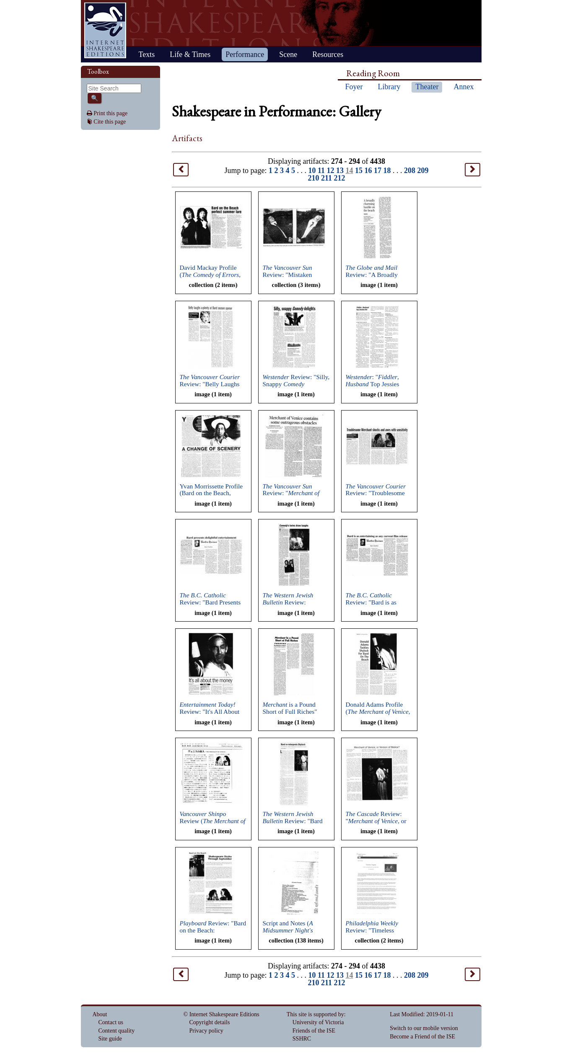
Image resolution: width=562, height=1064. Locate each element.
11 (321, 170)
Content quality (116, 1031)
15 (359, 170)
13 (340, 170)
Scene (288, 54)
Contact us (111, 1022)
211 (326, 178)
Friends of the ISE (314, 1031)
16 (368, 170)
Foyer (354, 87)
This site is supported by (315, 1014)
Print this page (110, 113)
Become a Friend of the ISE (422, 1036)
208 (409, 170)
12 (330, 170)
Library (389, 87)
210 (313, 178)
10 (312, 170)
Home (105, 30)
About (100, 1014)
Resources (327, 54)
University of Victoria (318, 1022)
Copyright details (209, 1022)
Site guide (110, 1039)
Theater (426, 87)
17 (377, 170)
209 (423, 170)
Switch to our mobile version (424, 1028)
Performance (244, 54)
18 (387, 170)
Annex (463, 87)
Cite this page (109, 122)
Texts (147, 54)
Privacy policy (206, 1031)
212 (339, 178)
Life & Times (190, 54)
